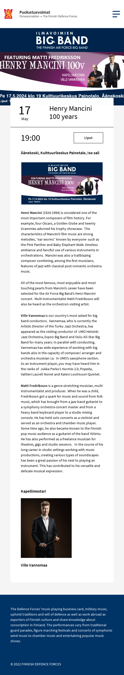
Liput (88, 137)
